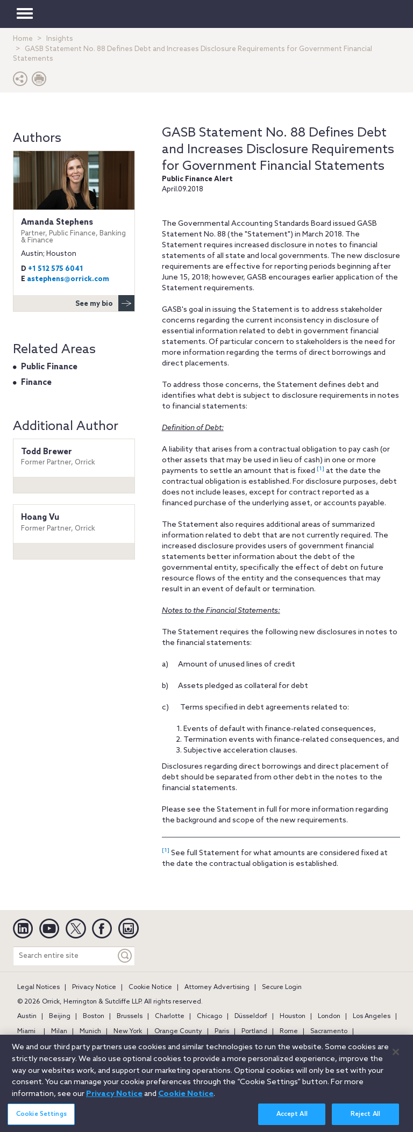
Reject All (365, 1119)
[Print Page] (39, 81)
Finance (36, 383)
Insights (59, 39)
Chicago (209, 1016)
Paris (222, 1031)
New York (127, 1031)
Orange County (178, 1031)
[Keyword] (125, 956)
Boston (93, 1016)
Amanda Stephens (74, 231)
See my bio (104, 303)
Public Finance (49, 367)
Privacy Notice (94, 987)
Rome (289, 1031)
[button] (20, 81)
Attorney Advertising (217, 987)
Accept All (292, 1119)
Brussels (130, 1016)
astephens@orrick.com (68, 279)
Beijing (59, 1016)
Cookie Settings (41, 1119)
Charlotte (169, 1016)
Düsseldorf (250, 1016)
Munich (90, 1031)
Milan (59, 1031)
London (329, 1016)
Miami (26, 1031)
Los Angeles (371, 1016)
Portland (254, 1031)
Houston (292, 1016)
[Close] (396, 1057)
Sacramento (328, 1031)
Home (23, 39)
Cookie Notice (150, 987)
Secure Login (282, 987)
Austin (27, 1016)
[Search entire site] (64, 956)
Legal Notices (38, 987)
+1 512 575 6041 (55, 269)
